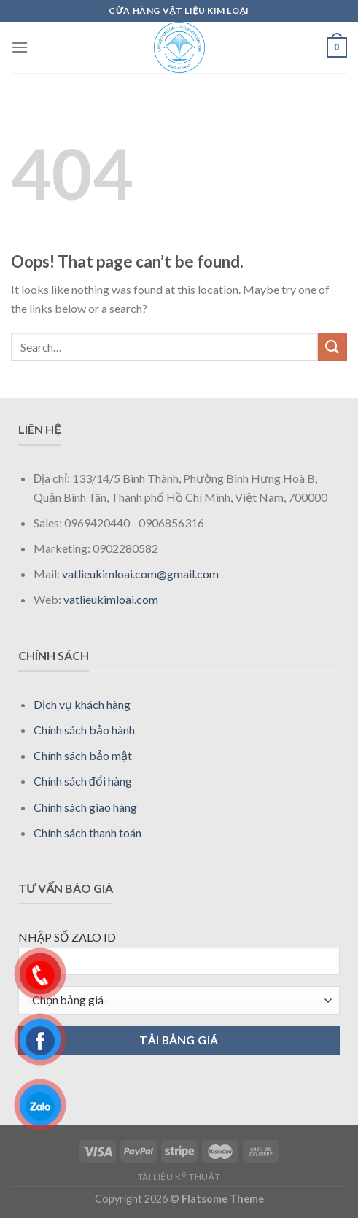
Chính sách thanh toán (87, 832)
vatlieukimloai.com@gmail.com (140, 574)
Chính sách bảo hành (84, 730)
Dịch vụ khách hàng (82, 704)
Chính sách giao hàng (85, 807)
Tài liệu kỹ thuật (179, 1176)
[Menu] (19, 47)
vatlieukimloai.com (110, 599)
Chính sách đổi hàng (83, 781)
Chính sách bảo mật (83, 755)
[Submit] (332, 347)
